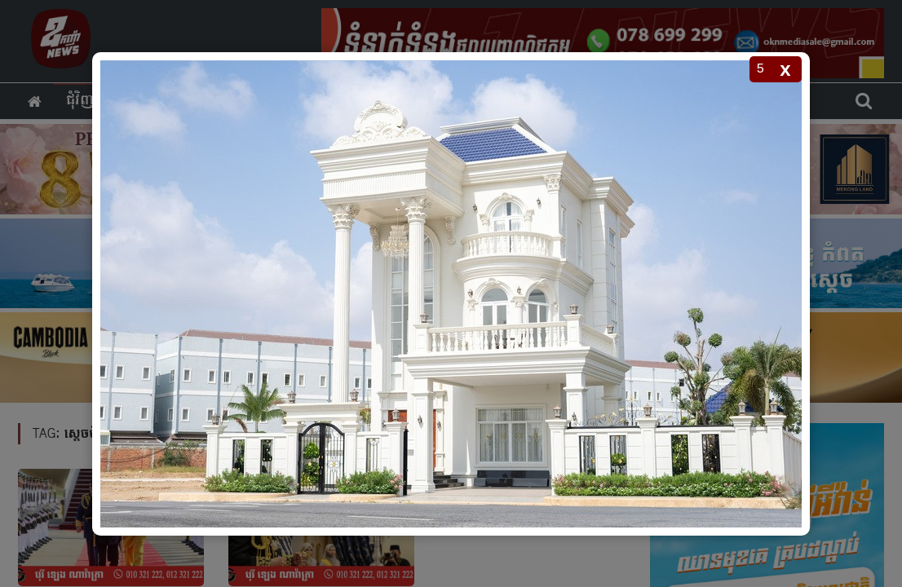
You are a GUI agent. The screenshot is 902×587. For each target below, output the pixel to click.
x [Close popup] (785, 69)
